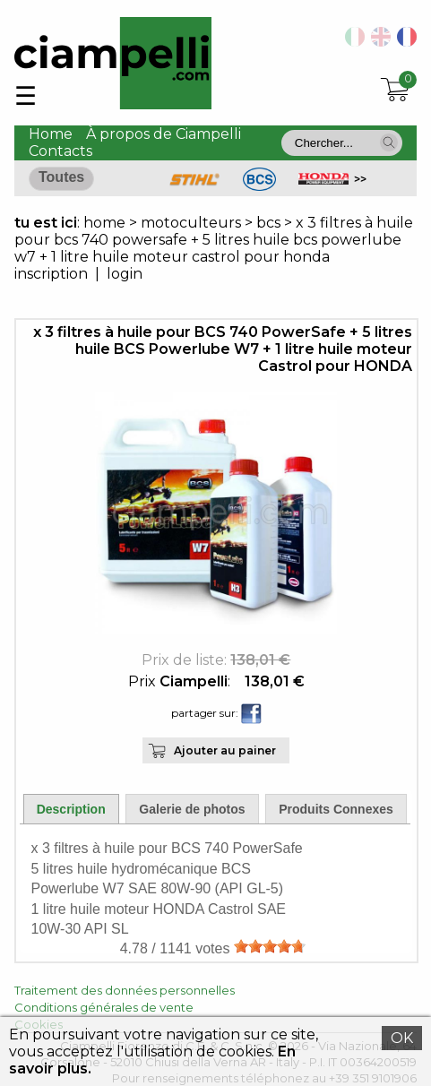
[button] (389, 142)
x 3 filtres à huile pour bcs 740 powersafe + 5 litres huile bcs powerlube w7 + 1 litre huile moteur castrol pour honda (213, 239)
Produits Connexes (336, 809)
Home (51, 133)
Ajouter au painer (225, 750)
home (104, 222)
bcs (268, 222)
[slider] (270, 946)
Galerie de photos (192, 809)
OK (402, 1038)
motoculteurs (193, 222)
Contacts (60, 150)
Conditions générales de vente (104, 1007)
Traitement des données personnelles (124, 990)
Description (71, 809)
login (124, 273)
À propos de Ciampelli (163, 133)
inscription (51, 273)
